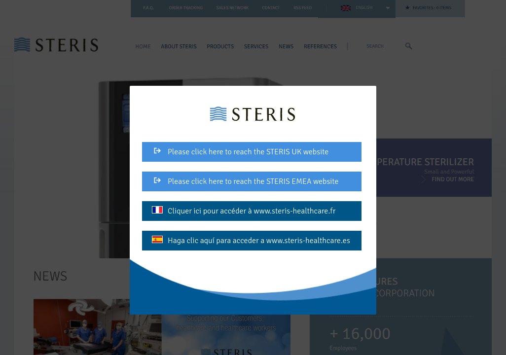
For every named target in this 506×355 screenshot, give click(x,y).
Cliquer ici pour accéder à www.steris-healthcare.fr (243, 211)
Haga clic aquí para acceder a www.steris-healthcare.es (251, 241)
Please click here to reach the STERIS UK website (240, 152)
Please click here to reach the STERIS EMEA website (245, 181)
